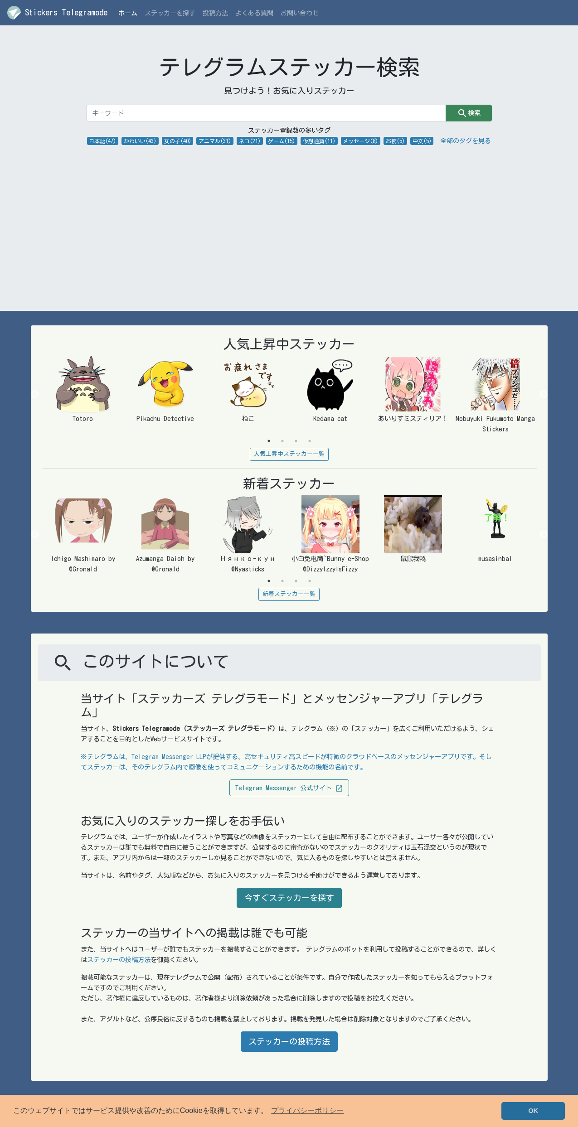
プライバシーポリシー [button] (307, 1110)
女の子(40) (177, 141)
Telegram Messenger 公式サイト (289, 788)
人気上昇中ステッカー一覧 (289, 454)
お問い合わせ (300, 13)
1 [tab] (268, 440)
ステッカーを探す (170, 13)
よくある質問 (254, 13)
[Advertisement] (289, 213)
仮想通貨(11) (319, 141)
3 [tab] (296, 440)
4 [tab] (309, 440)
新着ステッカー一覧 (289, 594)
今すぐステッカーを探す (289, 898)
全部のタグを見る (465, 140)
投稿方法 (215, 13)
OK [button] (533, 1110)
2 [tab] (282, 440)
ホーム (129, 12)
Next (543, 394)
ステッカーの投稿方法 (119, 959)
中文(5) (422, 141)
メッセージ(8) (360, 141)
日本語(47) (102, 141)
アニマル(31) (215, 141)
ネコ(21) (250, 141)
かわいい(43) (140, 141)
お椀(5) (395, 141)
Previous (34, 394)
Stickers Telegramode (57, 12)
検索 (469, 113)
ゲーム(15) (281, 141)
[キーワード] (266, 113)
